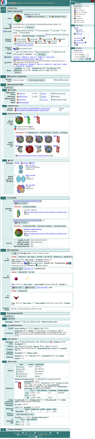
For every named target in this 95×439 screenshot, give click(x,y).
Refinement (9, 388)
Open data (77, 8)
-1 (14, 269)
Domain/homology (29, 36)
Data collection (9, 339)
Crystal (10, 328)
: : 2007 (28, 59)
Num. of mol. (29, 259)
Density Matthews (20, 328)
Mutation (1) (58, 257)
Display (43, 93)
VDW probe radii (50, 400)
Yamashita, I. (17, 57)
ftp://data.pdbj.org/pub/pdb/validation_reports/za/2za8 (31, 110)
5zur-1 (46, 136)
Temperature (18, 331)
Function (17, 36)
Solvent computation (9, 400)
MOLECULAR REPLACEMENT (48, 379)
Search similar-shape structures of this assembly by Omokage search (45, 212)
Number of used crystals (49, 321)
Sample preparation (12, 326)
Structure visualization (80, 12)
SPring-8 (46, 342)
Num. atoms (19, 411)
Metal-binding (24, 32)
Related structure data (12, 114)
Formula (62, 284)
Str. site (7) (48, 257)
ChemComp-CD (28, 268)
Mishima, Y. (25, 57)
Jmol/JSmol (64, 80)
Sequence (22, 257)
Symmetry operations (45, 226)
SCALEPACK (21, 374)
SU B (30, 385)
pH (59, 331)
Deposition (18, 68)
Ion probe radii (19, 400)
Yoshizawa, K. (23, 64)
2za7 (25, 117)
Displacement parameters (9, 404)
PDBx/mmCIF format (57, 93)
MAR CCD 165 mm (25, 346)
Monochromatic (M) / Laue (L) (47, 348)
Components (78, 18)
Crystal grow (9, 333)
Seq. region (31, 257)
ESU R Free (48, 386)
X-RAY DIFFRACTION (23, 52)
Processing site (51, 68)
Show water (17, 287)
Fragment (39, 259)
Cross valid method (53, 385)
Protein (27, 409)
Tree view (44, 100)
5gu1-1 (27, 146)
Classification (39, 364)
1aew (35, 117)
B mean (18, 404)
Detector (10, 346)
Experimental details (79, 20)
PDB (32, 14)
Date (47, 346)
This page (76, 3)
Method (16, 321)
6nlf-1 (36, 136)
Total (54, 409)
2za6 (16, 117)
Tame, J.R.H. (50, 57)
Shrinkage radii (35, 400)
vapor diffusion (40, 331)
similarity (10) (30, 169)
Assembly (77, 16)
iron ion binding (41, 43)
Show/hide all (77, 6)
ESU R (38, 386)
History (9, 70)
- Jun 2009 (30, 175)
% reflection (52, 390)
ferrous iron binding (35, 41)
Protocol (17, 348)
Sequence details (6, 309)
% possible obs (45, 356)
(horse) (22, 48)
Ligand (42, 409)
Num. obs (32, 356)
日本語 (81, 50)
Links (7, 160)
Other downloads (23, 102)
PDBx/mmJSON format (58, 99)
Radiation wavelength (9, 353)
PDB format (55, 96)
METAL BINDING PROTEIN (23, 30)
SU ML (39, 385)
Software (10, 370)
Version (30, 364)
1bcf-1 (46, 146)
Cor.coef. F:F (46, 383)
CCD (42, 346)
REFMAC (20, 367)
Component (41, 36)
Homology (63, 132)
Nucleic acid (35, 409)
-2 (20, 269)
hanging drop (52, 331)
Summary (17, 207)
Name (21, 364)
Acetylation (55, 30)
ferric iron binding (42, 30)
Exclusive (87, 6)
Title (10, 24)
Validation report (10, 106)
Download (9, 90)
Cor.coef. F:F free (62, 383)
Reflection (9, 357)
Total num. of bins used (39, 417)
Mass (13, 259)
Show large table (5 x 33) (24, 414)
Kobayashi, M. (20, 66)
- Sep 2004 (30, 185)
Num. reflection (42, 390)
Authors (9, 57)
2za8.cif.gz (21, 93)
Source (16, 342)
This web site (77, 25)
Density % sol (38, 328)
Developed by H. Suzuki (35, 436)
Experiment (8, 319)
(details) (51, 155)
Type (47, 70)
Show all (17, 72)
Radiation (10, 349)
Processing (9, 362)
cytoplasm (53, 43)
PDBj (17, 163)
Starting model (29, 381)
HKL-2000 (20, 369)
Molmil (56, 80)
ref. (31, 126)
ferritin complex (20, 39)
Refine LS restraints (10, 414)
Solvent (48, 409)
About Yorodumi (79, 22)
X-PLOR (21, 376)
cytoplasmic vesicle (51, 41)
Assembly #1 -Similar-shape (21, 132)
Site (37, 342)
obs (28, 397)
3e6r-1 (36, 146)
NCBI (32, 163)
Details (30, 27)
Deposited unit (33, 132)
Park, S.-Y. (33, 57)
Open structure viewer (37, 80)
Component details (29, 207)
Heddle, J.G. (41, 57)
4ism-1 (17, 136)
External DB (23, 272)
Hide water (29, 287)
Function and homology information (57, 34)
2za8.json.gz (21, 99)
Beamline (57, 342)
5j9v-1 (55, 136)
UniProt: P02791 (42, 265)
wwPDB (24, 163)
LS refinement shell (9, 421)
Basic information (79, 10)
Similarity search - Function (23, 45)
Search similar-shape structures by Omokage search (31, 155)
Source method (16, 261)
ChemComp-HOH (42, 287)
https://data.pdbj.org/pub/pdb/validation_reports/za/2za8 (32, 108)
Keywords (8, 31)
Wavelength (18, 344)
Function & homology (45, 132)
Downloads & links (80, 14)
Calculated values (60, 226)
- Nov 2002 (30, 165)
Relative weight (32, 353)
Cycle (16, 407)
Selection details (63, 390)
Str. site (31, 272)
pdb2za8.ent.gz (22, 96)
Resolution (17, 356)
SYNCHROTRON (42, 52)
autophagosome (59, 39)
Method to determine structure (24, 379)
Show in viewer (21, 203)
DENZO (19, 371)
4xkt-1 (17, 146)
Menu (73, 1)
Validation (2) (68, 257)
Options (76, 48)
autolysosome (33, 39)
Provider (35, 70)
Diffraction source (9, 342)
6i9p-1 (55, 146)
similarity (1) (29, 178)
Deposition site (37, 68)
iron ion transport (20, 41)
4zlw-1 (27, 136)
